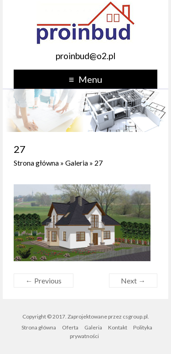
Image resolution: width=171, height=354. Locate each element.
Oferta (70, 327)
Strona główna (36, 162)
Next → (133, 280)
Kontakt (117, 327)
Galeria (76, 162)
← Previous (44, 280)
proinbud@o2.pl (85, 56)
